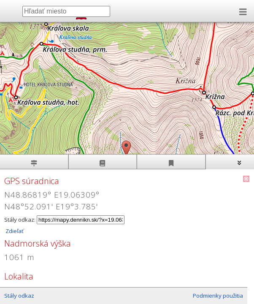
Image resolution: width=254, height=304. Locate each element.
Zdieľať (14, 231)
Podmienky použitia (218, 295)
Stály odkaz (19, 295)
